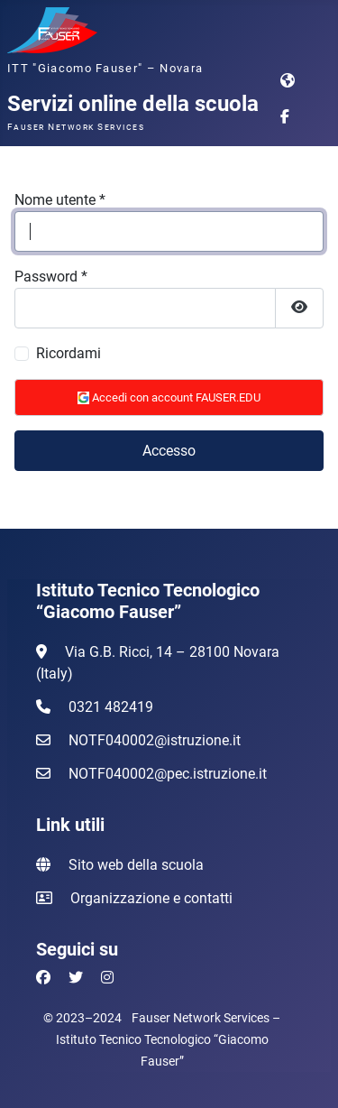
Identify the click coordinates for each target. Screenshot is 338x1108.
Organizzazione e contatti (151, 898)
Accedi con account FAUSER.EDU (169, 397)
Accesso (169, 450)
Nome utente (59, 199)
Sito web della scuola (136, 864)
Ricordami (68, 353)
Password (50, 276)
